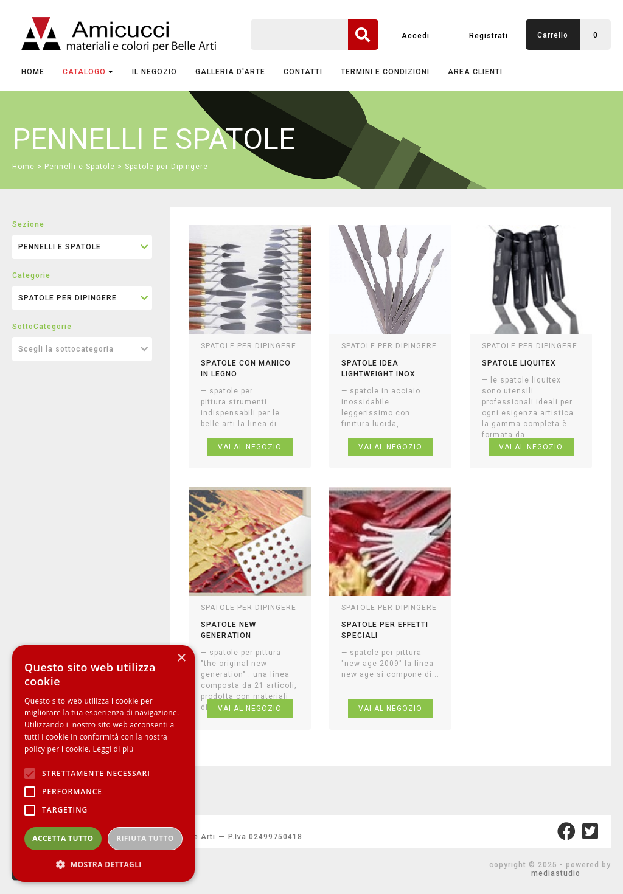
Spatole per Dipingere (166, 166)
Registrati (488, 36)
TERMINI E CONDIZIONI (385, 72)
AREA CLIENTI (475, 72)
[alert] (103, 763)
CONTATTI (303, 72)
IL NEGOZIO (154, 72)
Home (32, 72)
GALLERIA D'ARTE (230, 72)
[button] (103, 864)
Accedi (416, 36)
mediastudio (555, 873)
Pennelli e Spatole (79, 166)
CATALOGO (88, 72)
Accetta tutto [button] (62, 838)
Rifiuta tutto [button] (145, 838)
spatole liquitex (519, 363)
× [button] (181, 658)
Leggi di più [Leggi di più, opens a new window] (113, 749)
